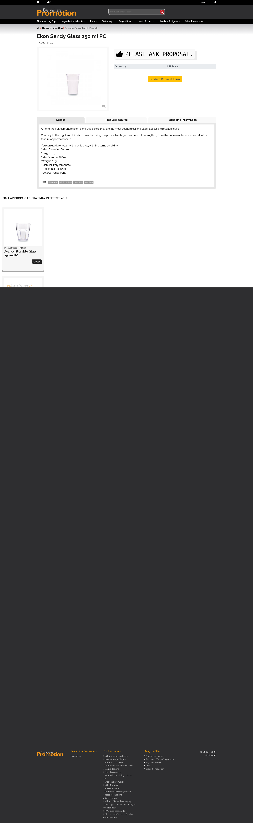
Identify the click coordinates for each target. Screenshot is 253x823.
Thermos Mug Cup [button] (46, 21)
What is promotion (114, 762)
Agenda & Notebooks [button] (72, 21)
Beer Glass (53, 182)
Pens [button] (92, 21)
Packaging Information (182, 119)
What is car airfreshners (116, 756)
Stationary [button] (107, 21)
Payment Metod (153, 762)
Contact (207, 2)
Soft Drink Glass (65, 182)
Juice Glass (78, 182)
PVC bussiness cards (115, 811)
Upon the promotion (114, 782)
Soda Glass (89, 182)
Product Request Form (165, 79)
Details (60, 119)
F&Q (147, 765)
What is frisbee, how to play (118, 801)
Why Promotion (112, 785)
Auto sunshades (112, 788)
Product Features (116, 119)
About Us (76, 756)
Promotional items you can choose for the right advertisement (117, 794)
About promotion (113, 772)
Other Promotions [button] (194, 21)
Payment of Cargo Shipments (159, 759)
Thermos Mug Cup (52, 28)
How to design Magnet (115, 759)
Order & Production (154, 769)
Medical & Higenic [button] (169, 21)
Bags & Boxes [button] (125, 21)
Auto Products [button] (146, 21)
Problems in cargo (154, 756)
